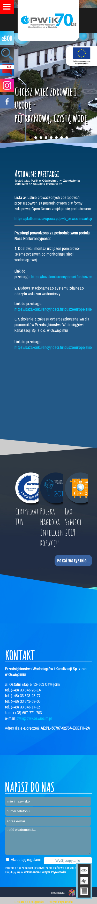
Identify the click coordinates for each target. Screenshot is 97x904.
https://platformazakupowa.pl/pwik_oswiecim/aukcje (53, 218)
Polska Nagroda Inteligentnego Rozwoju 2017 (51, 532)
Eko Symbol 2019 (73, 522)
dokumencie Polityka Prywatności (45, 872)
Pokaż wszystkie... (73, 560)
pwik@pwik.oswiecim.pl (34, 718)
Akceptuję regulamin (24, 859)
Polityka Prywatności (60, 902)
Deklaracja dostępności (29, 902)
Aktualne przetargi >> (47, 183)
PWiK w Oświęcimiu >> (46, 180)
